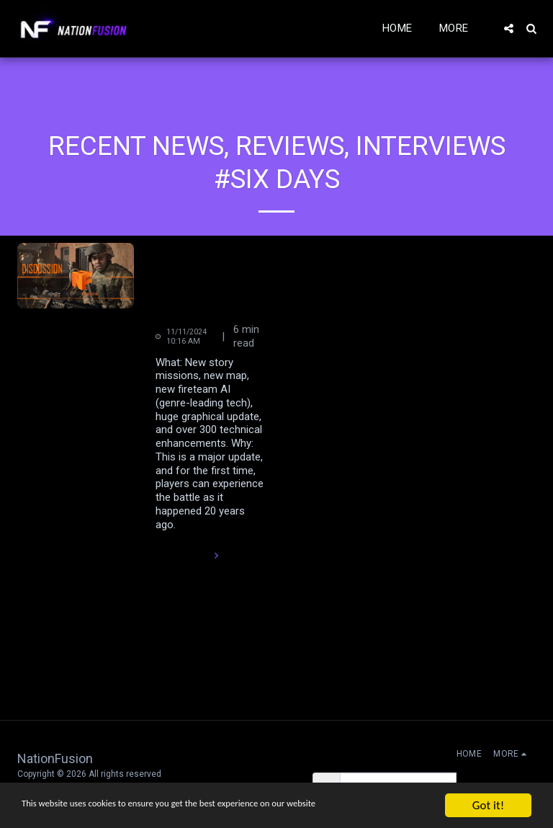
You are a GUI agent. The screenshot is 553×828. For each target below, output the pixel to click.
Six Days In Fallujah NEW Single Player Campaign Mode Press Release (211, 280)
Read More (189, 554)
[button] (508, 28)
